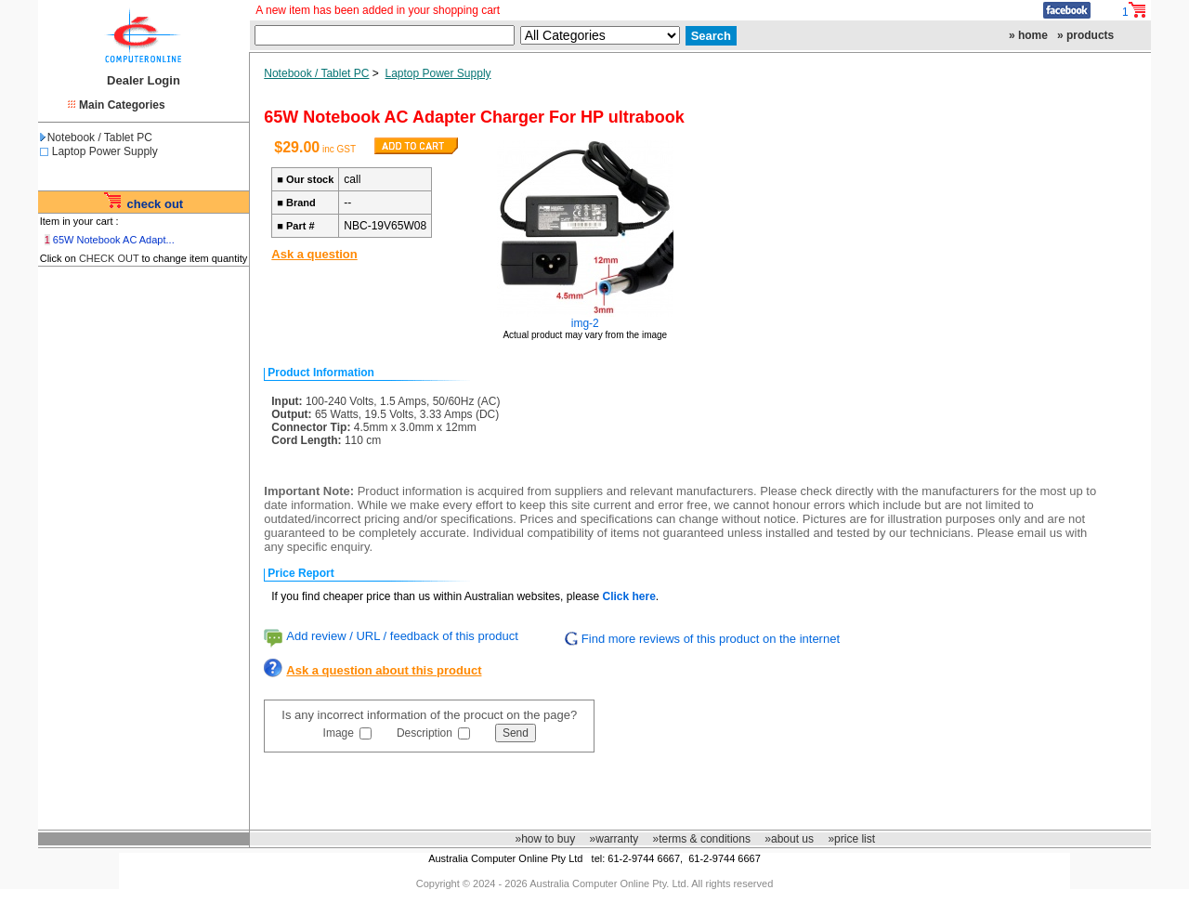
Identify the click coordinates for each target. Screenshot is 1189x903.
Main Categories (122, 104)
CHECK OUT (109, 258)
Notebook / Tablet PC (96, 137)
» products (1085, 35)
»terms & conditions (702, 838)
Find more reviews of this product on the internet (710, 639)
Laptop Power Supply (105, 151)
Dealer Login (143, 80)
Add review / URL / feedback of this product (402, 636)
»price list (851, 838)
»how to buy (545, 838)
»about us (789, 838)
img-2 (585, 323)
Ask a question (314, 254)
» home (1028, 35)
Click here (628, 596)
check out (154, 204)
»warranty (614, 838)
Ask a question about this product (383, 670)
